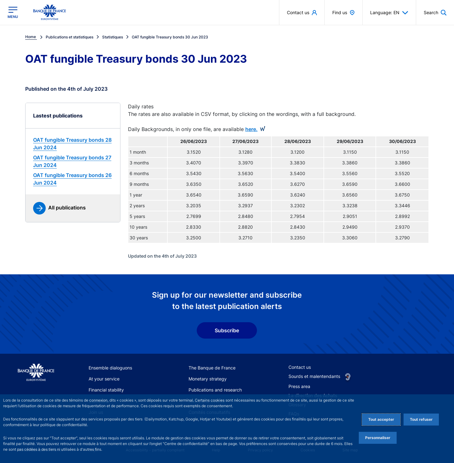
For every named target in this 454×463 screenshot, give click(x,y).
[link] (72, 143)
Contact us (299, 367)
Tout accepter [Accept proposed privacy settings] (381, 419)
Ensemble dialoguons (110, 367)
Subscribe (227, 330)
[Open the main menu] (13, 12)
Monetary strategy (208, 378)
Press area (299, 386)
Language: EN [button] (389, 12)
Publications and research (215, 389)
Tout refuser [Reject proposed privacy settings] (421, 419)
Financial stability (106, 389)
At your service (104, 378)
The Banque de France (212, 367)
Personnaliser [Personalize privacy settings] (377, 437)
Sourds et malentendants (314, 376)
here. (251, 129)
